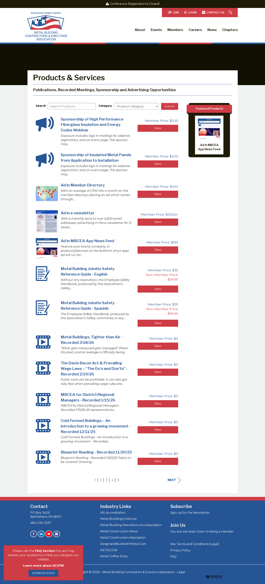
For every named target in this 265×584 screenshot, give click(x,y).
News (212, 30)
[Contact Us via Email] (56, 534)
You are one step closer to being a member (202, 531)
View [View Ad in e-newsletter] (157, 222)
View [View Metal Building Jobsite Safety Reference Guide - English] (157, 289)
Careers (195, 30)
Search (41, 105)
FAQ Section (45, 551)
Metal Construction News (119, 531)
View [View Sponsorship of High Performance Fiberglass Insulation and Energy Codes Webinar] (157, 128)
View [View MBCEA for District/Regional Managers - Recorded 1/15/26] (157, 403)
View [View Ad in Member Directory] (157, 194)
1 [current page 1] (95, 480)
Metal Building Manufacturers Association (131, 525)
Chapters (230, 30)
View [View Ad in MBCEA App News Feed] (157, 250)
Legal (181, 572)
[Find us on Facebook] (33, 534)
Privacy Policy (180, 550)
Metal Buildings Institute (118, 519)
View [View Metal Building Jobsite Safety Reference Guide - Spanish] (157, 323)
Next (174, 480)
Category (105, 105)
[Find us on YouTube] (48, 534)
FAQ (173, 556)
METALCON (108, 550)
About (140, 30)
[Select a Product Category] (136, 106)
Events (156, 30)
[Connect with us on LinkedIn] (41, 534)
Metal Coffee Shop (114, 556)
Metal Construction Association (123, 537)
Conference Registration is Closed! (135, 4)
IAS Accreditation (112, 512)
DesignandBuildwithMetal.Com (123, 544)
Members (175, 30)
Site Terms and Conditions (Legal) (194, 544)
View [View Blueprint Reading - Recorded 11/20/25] (157, 461)
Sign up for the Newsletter (190, 512)
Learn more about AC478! (43, 565)
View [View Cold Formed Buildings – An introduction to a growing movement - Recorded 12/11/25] (157, 429)
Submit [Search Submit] (170, 106)
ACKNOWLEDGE (43, 573)
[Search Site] (230, 12)
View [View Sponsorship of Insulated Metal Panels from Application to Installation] (157, 164)
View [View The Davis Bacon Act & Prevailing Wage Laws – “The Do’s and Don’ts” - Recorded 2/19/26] (157, 372)
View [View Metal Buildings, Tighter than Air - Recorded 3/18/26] (157, 346)
